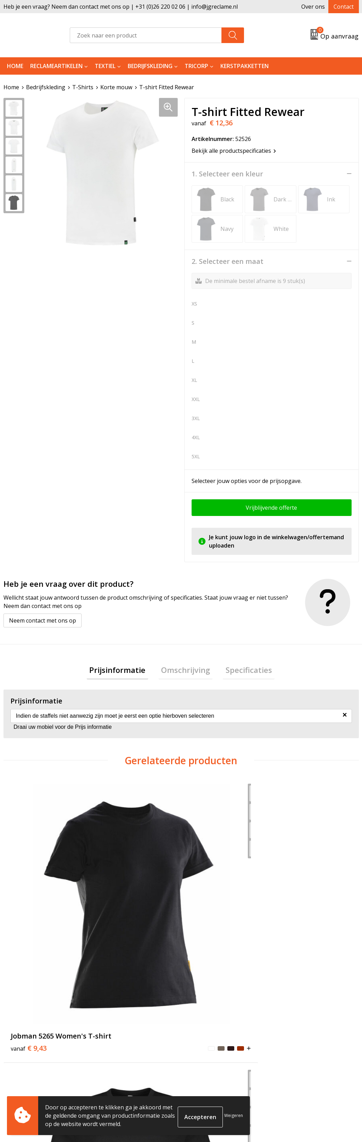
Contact (344, 6)
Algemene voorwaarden (308, 1020)
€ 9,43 (21, 899)
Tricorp (196, 66)
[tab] (122, 671)
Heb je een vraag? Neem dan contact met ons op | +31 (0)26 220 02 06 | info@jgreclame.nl (120, 6)
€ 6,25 (295, 894)
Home (15, 66)
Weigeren (233, 1115)
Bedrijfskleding (150, 66)
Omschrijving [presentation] (185, 671)
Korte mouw (116, 87)
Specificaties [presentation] (243, 671)
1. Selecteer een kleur (227, 173)
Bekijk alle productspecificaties (234, 150)
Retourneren (206, 1031)
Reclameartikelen (56, 66)
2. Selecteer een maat (227, 261)
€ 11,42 (110, 899)
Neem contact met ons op (42, 620)
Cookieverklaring (299, 1031)
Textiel (105, 66)
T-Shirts (82, 87)
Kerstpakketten (244, 66)
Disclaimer (290, 1052)
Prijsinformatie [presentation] (122, 671)
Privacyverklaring (299, 1041)
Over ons (313, 6)
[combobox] (146, 35)
